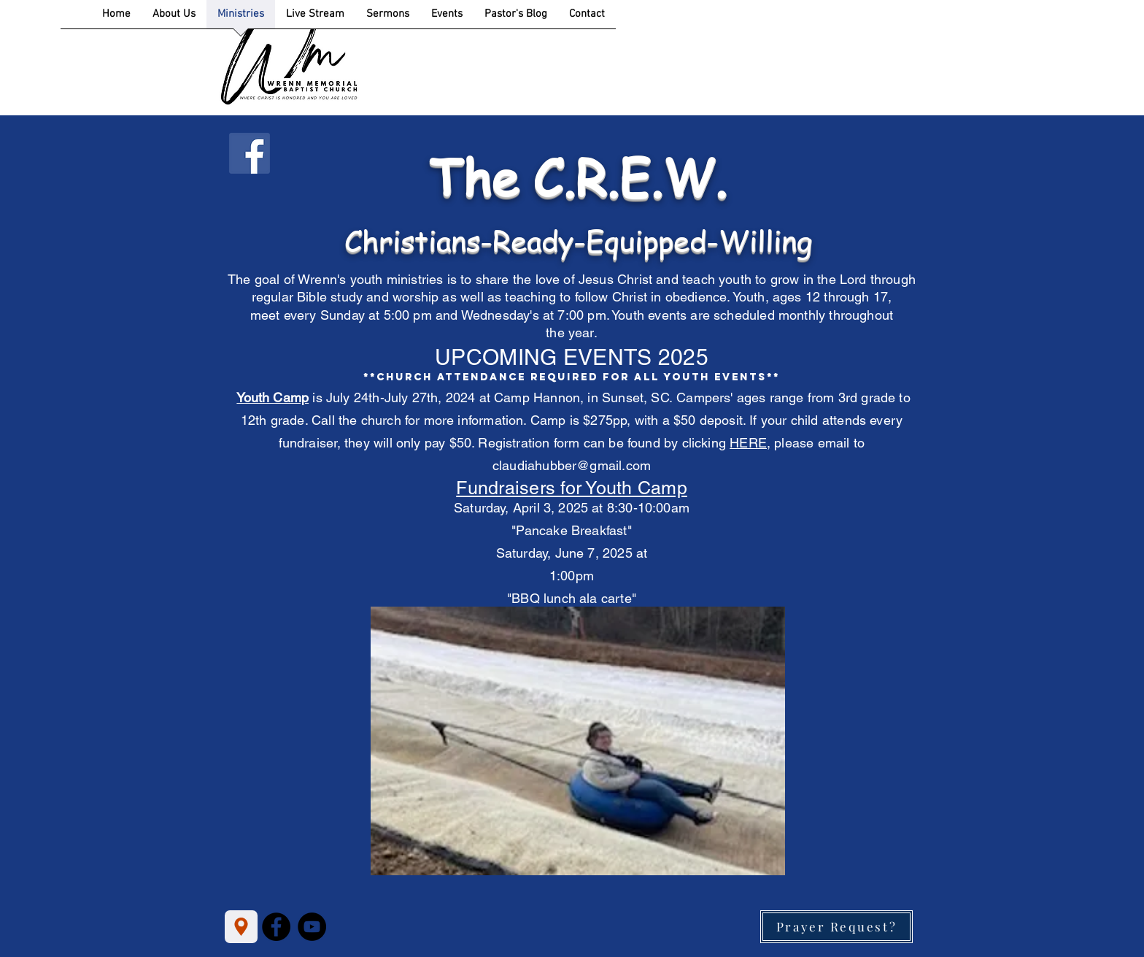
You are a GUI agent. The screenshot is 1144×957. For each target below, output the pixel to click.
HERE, (750, 442)
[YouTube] (312, 926)
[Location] (241, 926)
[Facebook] (276, 926)
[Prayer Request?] (836, 926)
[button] (578, 741)
